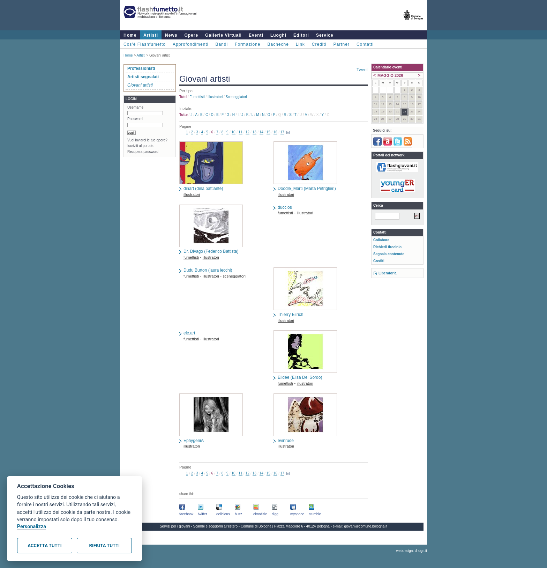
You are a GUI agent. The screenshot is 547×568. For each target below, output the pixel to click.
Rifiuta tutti (104, 545)
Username (135, 107)
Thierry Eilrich (290, 314)
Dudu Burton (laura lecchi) (207, 270)
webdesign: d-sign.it (411, 551)
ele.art (189, 333)
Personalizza (31, 527)
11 (240, 132)
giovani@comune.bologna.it (366, 526)
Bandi (221, 44)
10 (233, 132)
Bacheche (278, 44)
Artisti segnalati (143, 76)
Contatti (365, 44)
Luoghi (278, 35)
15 (268, 132)
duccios (285, 207)
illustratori (215, 97)
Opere (191, 35)
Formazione (247, 44)
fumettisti (196, 97)
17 (282, 132)
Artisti (150, 35)
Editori (301, 35)
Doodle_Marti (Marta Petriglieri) (307, 188)
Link (300, 44)
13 (254, 132)
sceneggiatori (236, 97)
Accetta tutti (44, 545)
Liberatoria (388, 273)
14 (261, 132)
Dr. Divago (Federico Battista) (210, 251)
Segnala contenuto (388, 254)
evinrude (286, 440)
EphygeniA (193, 440)
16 (275, 132)
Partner (342, 44)
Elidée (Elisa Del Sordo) (300, 377)
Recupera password (142, 152)
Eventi (256, 35)
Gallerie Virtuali (223, 35)
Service (325, 35)
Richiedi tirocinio (387, 247)
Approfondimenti (190, 44)
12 (247, 132)
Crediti (319, 44)
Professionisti (141, 68)
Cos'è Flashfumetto (144, 44)
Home (129, 35)
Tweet (362, 69)
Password (135, 119)
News (171, 35)
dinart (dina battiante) (203, 188)
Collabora (381, 240)
